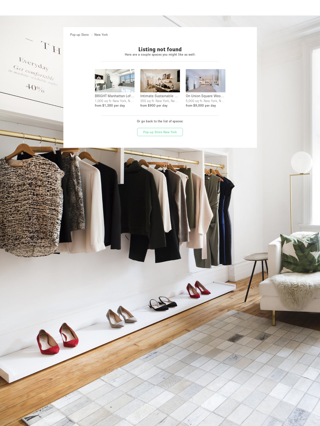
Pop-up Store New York (160, 132)
